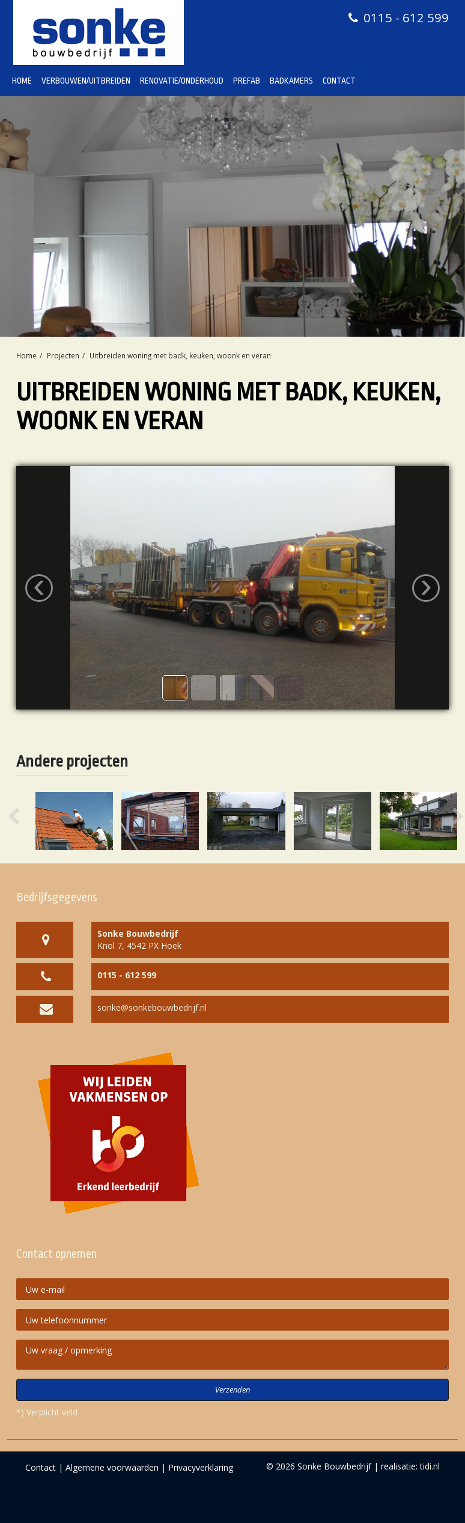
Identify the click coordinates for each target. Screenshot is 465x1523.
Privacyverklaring (200, 1467)
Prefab (246, 80)
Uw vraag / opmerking (232, 1355)
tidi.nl (430, 1466)
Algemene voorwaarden (112, 1467)
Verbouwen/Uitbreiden (85, 80)
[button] (25, 821)
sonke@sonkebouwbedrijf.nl (152, 1007)
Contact (339, 80)
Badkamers (291, 80)
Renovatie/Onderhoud (181, 80)
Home (22, 80)
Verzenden (232, 1389)
